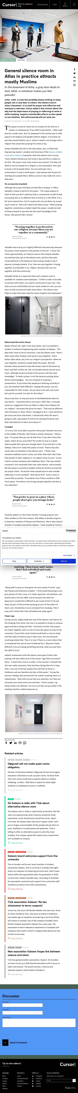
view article (17, 790)
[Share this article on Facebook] (74, 69)
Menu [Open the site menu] (65, 4)
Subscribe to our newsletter (55, 1076)
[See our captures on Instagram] (37, 1076)
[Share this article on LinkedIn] (74, 77)
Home (19, 1076)
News (4, 1076)
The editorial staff (22, 1078)
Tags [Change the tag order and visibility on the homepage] (55, 5)
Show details (67, 555)
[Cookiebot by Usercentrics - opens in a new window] (67, 530)
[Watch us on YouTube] (36, 1086)
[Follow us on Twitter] (36, 1081)
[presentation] (17, 1032)
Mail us (6, 1066)
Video (4, 1086)
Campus (4, 1081)
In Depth (5, 1078)
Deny (14, 561)
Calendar (5, 1088)
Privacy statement (22, 1083)
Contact (19, 1086)
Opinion (4, 1083)
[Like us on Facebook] (37, 1078)
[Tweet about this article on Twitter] (74, 73)
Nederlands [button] (42, 5)
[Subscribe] (74, 1080)
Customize (39, 561)
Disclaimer (20, 1081)
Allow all (64, 561)
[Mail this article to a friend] (74, 81)
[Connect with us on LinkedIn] (36, 1083)
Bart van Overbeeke (33, 121)
